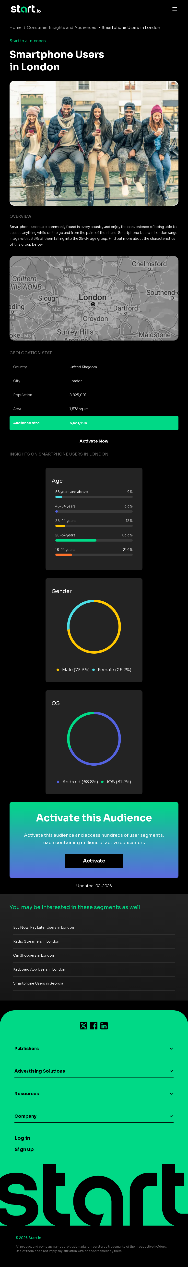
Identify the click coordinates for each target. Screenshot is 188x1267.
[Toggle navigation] (173, 9)
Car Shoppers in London (33, 955)
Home (16, 27)
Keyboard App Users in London (39, 969)
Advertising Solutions (39, 1071)
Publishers (26, 1048)
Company (25, 1116)
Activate (94, 861)
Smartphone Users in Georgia (38, 983)
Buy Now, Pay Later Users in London (43, 927)
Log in (22, 1138)
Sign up (24, 1149)
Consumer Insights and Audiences (61, 27)
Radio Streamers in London (36, 941)
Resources (26, 1093)
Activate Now (94, 441)
